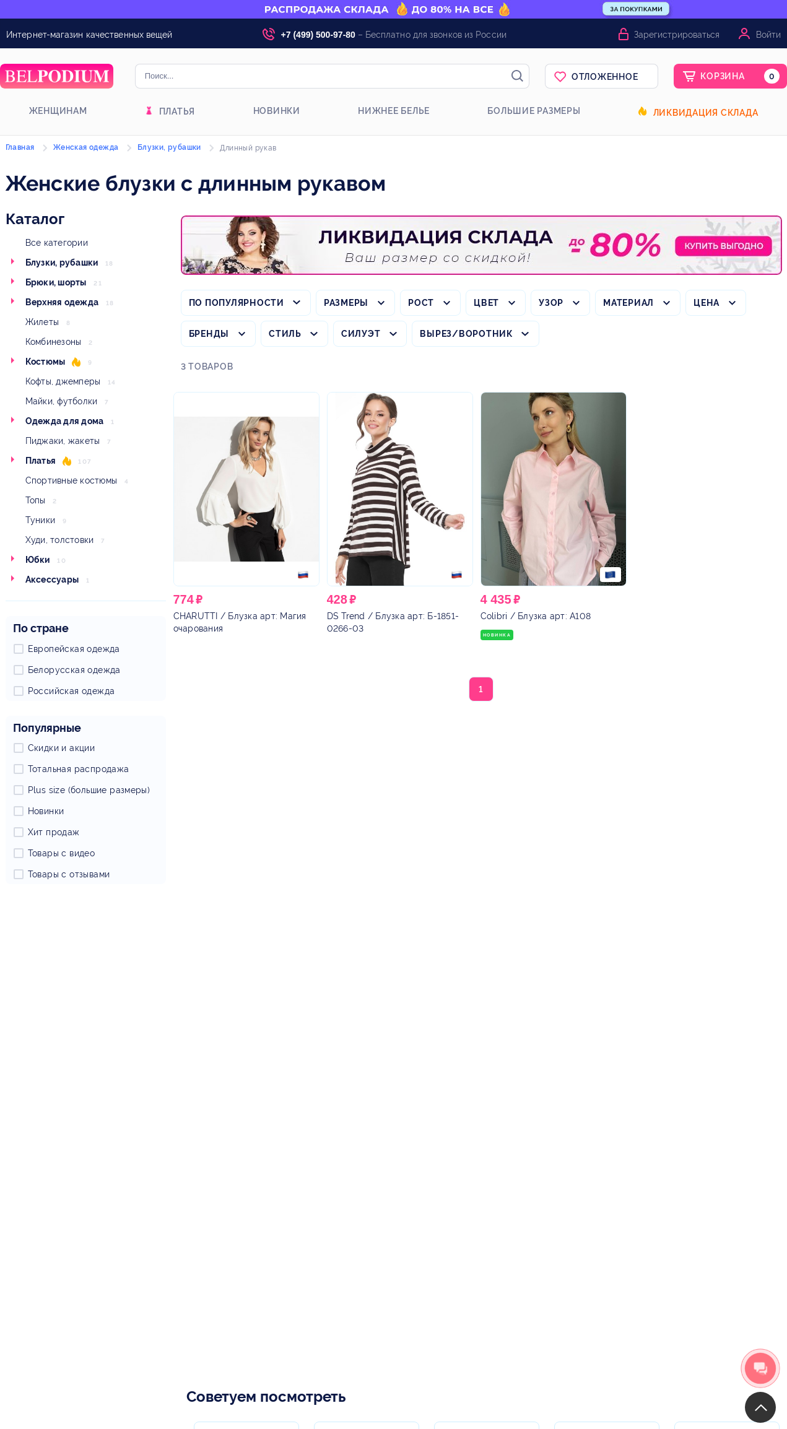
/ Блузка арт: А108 (535, 616)
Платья (177, 111)
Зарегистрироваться (677, 35)
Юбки (37, 560)
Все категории (56, 243)
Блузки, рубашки (61, 262)
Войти (768, 35)
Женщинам (58, 111)
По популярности (236, 303)
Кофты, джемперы (63, 381)
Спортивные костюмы (71, 480)
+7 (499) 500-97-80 (318, 35)
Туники (40, 520)
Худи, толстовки (59, 540)
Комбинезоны (53, 342)
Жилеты (42, 322)
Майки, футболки (61, 401)
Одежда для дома (64, 421)
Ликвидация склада (706, 113)
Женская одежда (86, 147)
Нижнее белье (394, 111)
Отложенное (605, 77)
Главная (20, 147)
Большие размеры (533, 111)
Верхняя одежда (62, 302)
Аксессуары (52, 579)
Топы (35, 500)
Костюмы (45, 362)
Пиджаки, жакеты (62, 441)
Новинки (276, 111)
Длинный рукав (248, 148)
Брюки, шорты (56, 282)
